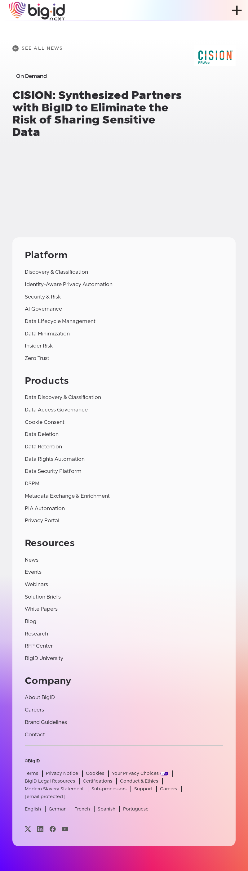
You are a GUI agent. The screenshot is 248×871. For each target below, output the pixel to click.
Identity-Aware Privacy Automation (69, 284)
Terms (31, 773)
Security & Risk (43, 297)
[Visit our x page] (28, 829)
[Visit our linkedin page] (40, 829)
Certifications (97, 781)
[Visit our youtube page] (65, 829)
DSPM (32, 484)
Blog (30, 621)
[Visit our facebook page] (53, 829)
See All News (37, 48)
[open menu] (237, 10)
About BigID (40, 697)
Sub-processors (108, 789)
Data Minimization (47, 334)
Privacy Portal (42, 520)
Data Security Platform (53, 471)
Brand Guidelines (46, 722)
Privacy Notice (62, 773)
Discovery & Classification (56, 272)
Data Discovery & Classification (63, 397)
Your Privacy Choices (135, 773)
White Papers (41, 609)
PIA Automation (45, 508)
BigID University (44, 658)
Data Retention (43, 447)
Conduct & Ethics (139, 781)
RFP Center (39, 646)
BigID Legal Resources (50, 781)
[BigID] (37, 10)
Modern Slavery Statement (54, 789)
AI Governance (43, 309)
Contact (35, 735)
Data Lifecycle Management (60, 321)
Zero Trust (37, 358)
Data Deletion (42, 434)
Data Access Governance (56, 410)
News (31, 560)
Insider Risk (39, 346)
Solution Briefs (43, 597)
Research (36, 634)
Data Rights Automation (55, 459)
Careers (34, 710)
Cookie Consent (44, 422)
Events (33, 572)
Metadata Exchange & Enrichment (67, 496)
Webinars (36, 584)
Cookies (95, 773)
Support (143, 789)
